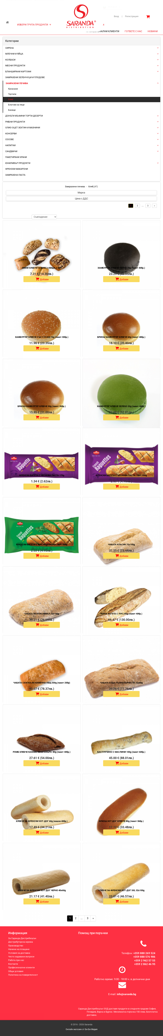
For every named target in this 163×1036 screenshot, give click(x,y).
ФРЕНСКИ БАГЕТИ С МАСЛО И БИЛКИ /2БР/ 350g (41, 544)
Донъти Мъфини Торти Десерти (24, 115)
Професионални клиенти (21, 970)
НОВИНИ (153, 31)
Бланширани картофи (18, 71)
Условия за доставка (19, 956)
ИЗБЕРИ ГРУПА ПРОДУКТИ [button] (34, 24)
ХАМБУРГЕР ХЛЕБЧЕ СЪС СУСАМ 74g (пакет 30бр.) (41, 337)
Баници (12, 110)
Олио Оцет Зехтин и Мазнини (22, 127)
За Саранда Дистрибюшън (19, 3)
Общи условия (15, 974)
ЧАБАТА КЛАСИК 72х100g (121, 544)
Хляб (10, 99)
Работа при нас (16, 963)
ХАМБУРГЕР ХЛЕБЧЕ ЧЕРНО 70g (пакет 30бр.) (121, 268)
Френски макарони (16, 169)
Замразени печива (17, 83)
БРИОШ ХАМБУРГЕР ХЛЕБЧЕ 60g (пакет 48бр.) (121, 337)
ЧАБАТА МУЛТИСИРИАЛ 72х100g (41, 613)
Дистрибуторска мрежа (45, 3)
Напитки (10, 145)
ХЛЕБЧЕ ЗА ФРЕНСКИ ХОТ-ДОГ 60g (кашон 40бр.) (42, 821)
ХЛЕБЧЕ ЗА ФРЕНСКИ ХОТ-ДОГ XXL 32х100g (121, 890)
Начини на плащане (18, 952)
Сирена (9, 48)
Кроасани (13, 89)
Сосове (9, 139)
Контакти (13, 967)
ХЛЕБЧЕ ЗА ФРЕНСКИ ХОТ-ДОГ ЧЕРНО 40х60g (42, 890)
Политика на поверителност (23, 978)
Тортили (12, 94)
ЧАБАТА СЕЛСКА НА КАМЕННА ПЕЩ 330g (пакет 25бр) (41, 682)
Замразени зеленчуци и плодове (25, 77)
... (82, 918)
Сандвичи (11, 151)
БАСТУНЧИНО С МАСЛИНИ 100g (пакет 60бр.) (121, 752)
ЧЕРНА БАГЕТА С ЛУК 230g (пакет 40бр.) (121, 613)
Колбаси (10, 59)
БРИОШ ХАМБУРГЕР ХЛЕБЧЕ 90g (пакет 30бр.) (42, 406)
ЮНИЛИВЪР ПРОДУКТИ (17, 163)
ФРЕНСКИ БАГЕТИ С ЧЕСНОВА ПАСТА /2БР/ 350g (121, 475)
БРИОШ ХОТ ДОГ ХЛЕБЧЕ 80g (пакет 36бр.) (121, 821)
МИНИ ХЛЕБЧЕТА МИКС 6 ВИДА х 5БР (41, 268)
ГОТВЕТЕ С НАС (133, 31)
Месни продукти (15, 65)
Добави (42, 279)
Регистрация (130, 16)
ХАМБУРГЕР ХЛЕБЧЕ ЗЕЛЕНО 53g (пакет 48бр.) (121, 406)
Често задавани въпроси (21, 959)
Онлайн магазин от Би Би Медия (81, 1029)
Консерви (11, 133)
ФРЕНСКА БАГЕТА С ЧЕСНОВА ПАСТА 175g (41, 475)
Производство (15, 948)
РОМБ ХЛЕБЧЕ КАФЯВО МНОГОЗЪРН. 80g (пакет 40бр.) (41, 752)
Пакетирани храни (16, 157)
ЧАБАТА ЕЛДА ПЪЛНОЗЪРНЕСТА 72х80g (121, 682)
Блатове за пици (16, 105)
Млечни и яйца (14, 53)
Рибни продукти (15, 121)
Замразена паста (15, 175)
